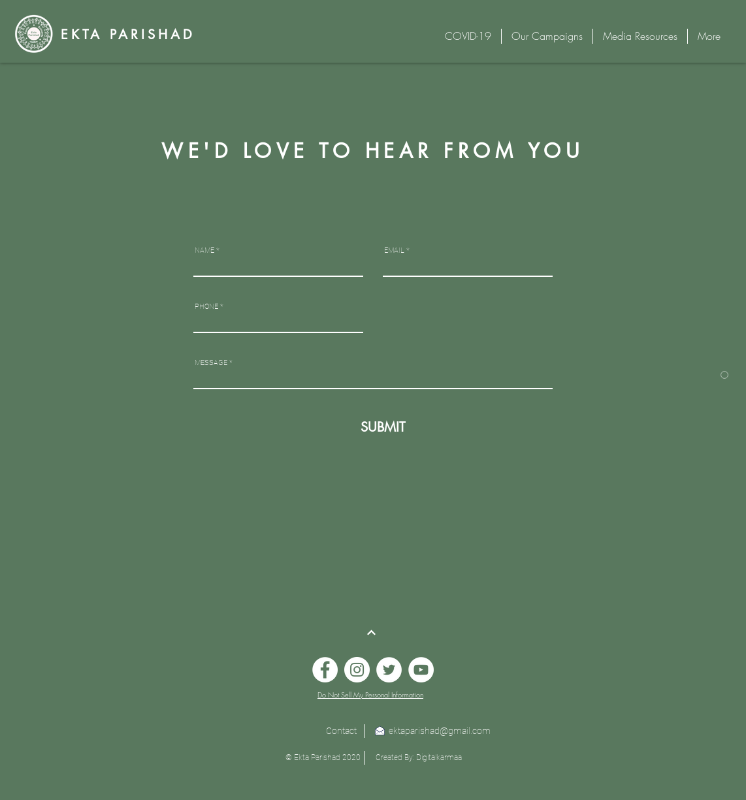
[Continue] (371, 633)
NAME (204, 250)
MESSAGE (211, 362)
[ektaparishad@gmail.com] (440, 731)
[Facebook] (325, 669)
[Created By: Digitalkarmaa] (418, 757)
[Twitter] (389, 669)
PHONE (206, 306)
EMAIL (394, 250)
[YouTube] (421, 669)
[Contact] (341, 731)
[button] (323, 757)
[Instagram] (357, 669)
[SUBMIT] (381, 427)
